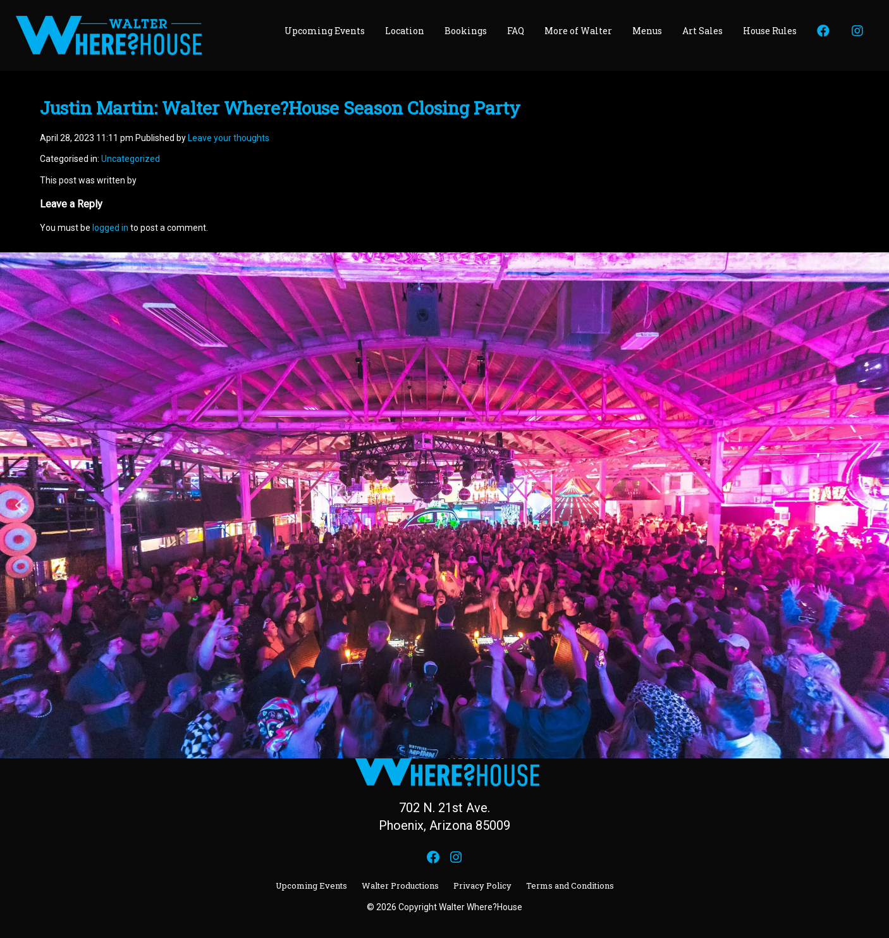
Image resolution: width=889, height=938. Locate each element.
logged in (110, 228)
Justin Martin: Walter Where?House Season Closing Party (280, 108)
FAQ (515, 31)
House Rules (770, 31)
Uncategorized (130, 159)
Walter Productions (400, 885)
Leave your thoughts (228, 138)
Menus (647, 31)
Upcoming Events (325, 31)
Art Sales (702, 31)
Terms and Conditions (570, 885)
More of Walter (578, 31)
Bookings (466, 31)
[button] (19, 505)
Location (404, 31)
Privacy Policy (482, 885)
